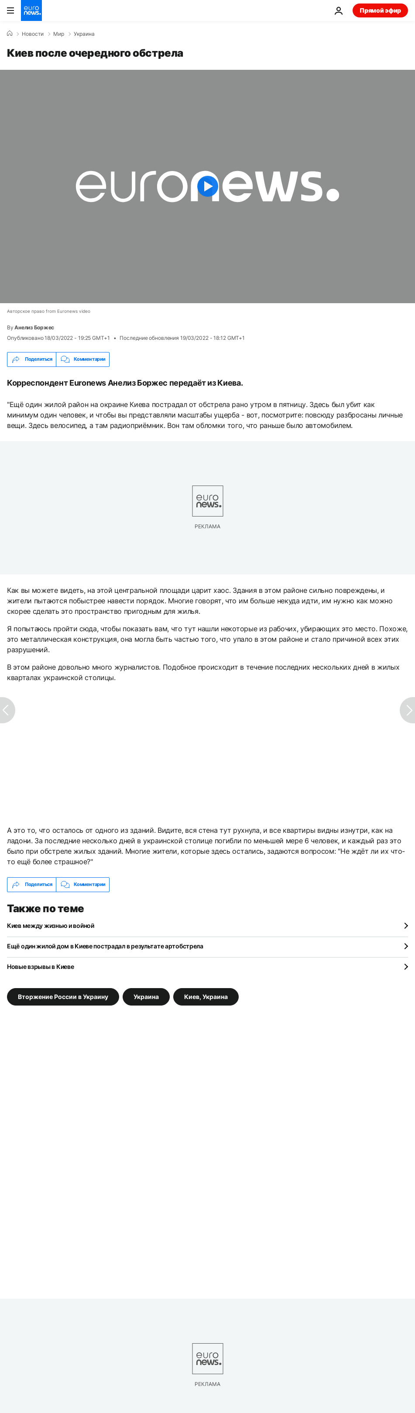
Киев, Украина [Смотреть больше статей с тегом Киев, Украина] (206, 996)
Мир (58, 34)
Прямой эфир (380, 10)
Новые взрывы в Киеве (40, 966)
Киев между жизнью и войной (50, 925)
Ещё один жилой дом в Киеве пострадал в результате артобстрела (105, 946)
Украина (84, 34)
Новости (33, 34)
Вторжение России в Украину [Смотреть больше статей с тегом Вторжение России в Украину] (63, 996)
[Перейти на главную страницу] (31, 10)
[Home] (9, 34)
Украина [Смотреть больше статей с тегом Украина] (146, 996)
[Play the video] (207, 186)
